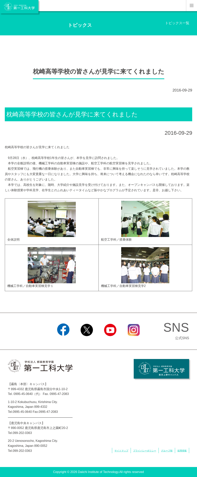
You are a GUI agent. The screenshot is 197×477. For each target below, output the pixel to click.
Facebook (63, 340)
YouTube (110, 340)
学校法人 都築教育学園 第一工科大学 (19, 6)
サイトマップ (121, 450)
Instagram (134, 340)
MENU (191, 5)
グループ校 (167, 450)
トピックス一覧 (177, 23)
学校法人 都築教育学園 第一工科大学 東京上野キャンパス (161, 369)
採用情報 (182, 450)
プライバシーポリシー (144, 450)
